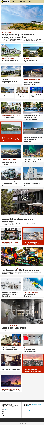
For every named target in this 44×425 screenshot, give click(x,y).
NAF (28, 405)
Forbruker (25, 1)
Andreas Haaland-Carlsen (36, 404)
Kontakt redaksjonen (28, 406)
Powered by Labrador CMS (22, 423)
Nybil (13, 1)
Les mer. (6, 409)
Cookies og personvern (13, 419)
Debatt (30, 1)
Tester (16, 1)
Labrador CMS (20, 419)
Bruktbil (20, 1)
